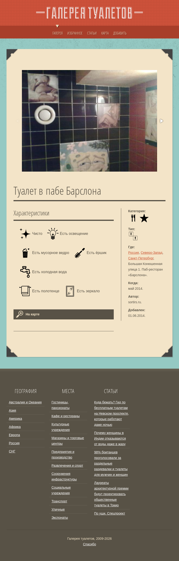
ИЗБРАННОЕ (75, 33)
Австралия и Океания (25, 402)
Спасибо (89, 544)
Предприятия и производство (63, 454)
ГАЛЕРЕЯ (57, 31)
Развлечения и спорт (67, 465)
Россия (133, 252)
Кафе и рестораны (66, 416)
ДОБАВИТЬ (120, 33)
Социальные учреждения (61, 490)
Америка (15, 418)
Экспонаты (60, 517)
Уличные (58, 509)
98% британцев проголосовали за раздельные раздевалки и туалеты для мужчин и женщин (111, 463)
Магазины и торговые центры (68, 440)
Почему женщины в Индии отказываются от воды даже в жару (110, 438)
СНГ (12, 451)
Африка (15, 427)
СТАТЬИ (92, 33)
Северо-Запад (151, 252)
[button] (161, 121)
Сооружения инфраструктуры (64, 476)
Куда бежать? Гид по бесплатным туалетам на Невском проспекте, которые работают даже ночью (111, 413)
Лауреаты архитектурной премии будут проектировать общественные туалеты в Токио (111, 494)
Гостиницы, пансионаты (60, 405)
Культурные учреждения (61, 427)
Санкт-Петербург (140, 258)
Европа (14, 435)
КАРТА (105, 33)
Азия (12, 410)
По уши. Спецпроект (109, 513)
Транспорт (59, 501)
